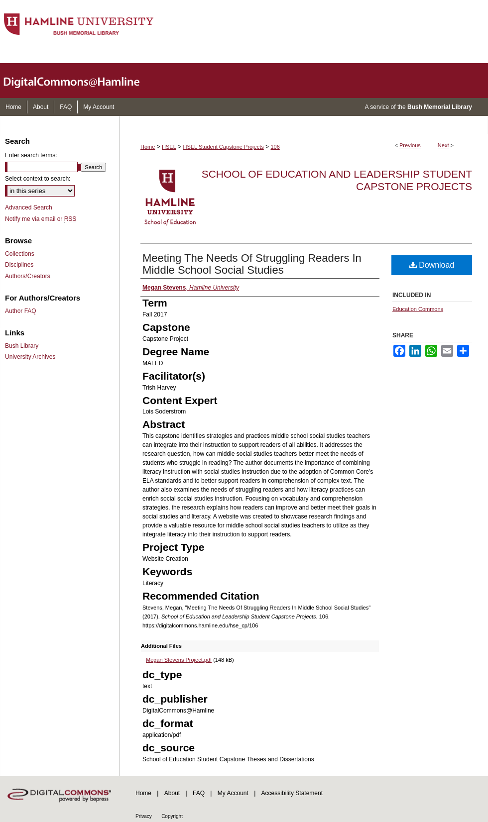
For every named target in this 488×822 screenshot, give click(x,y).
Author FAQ (20, 311)
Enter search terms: (31, 155)
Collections (19, 253)
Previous (410, 145)
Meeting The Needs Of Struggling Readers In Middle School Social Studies (252, 264)
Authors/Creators (27, 276)
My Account (233, 793)
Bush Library (21, 345)
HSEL (169, 147)
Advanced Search (28, 207)
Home (147, 147)
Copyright (172, 816)
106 (274, 147)
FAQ (199, 793)
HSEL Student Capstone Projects (223, 147)
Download (432, 265)
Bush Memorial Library (439, 106)
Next (443, 145)
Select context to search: (37, 178)
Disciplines (19, 264)
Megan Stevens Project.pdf (179, 660)
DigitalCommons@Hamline (79, 80)
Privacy (143, 816)
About (172, 793)
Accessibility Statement (292, 793)
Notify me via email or (40, 218)
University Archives (30, 356)
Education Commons (417, 309)
